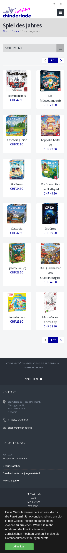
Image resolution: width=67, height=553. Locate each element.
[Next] (61, 60)
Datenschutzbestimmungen (22, 538)
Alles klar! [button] (19, 546)
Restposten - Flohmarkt (15, 458)
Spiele (15, 31)
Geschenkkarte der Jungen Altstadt (22, 473)
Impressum (33, 502)
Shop (5, 31)
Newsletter (34, 493)
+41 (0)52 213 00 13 (18, 419)
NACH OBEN (33, 379)
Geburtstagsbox (11, 465)
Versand (33, 506)
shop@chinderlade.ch (20, 427)
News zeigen (11, 480)
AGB (33, 497)
